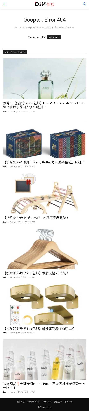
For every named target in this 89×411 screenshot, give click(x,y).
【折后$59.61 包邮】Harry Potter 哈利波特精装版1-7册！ (44, 162)
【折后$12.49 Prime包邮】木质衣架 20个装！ (36, 273)
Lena (5, 111)
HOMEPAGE (53, 37)
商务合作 (58, 401)
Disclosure (46, 401)
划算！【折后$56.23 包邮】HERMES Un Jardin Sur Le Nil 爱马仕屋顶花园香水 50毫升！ (44, 105)
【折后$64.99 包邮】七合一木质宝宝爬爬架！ (36, 218)
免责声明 (20, 401)
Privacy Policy (33, 401)
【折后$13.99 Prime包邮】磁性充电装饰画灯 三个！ (41, 328)
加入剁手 (68, 401)
